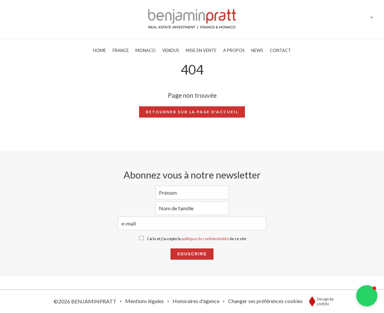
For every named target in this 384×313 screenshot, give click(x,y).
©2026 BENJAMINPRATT (85, 301)
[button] (366, 295)
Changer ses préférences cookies (265, 301)
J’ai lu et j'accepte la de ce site (196, 238)
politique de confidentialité (205, 238)
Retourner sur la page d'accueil (192, 111)
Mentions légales (144, 301)
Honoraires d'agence (195, 301)
